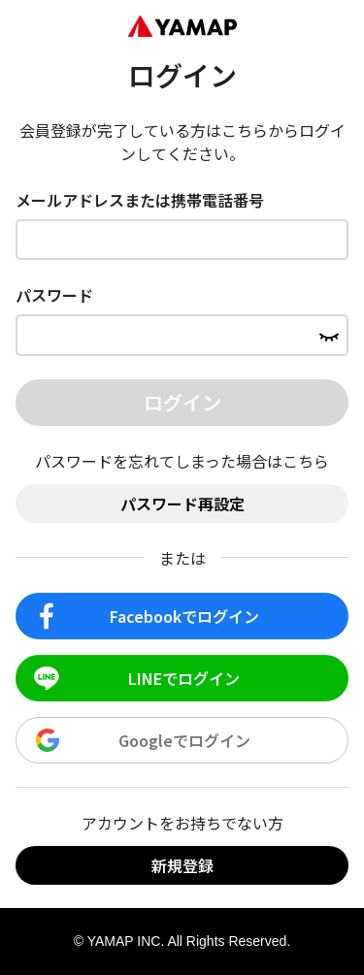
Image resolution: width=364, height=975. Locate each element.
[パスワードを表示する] (329, 334)
